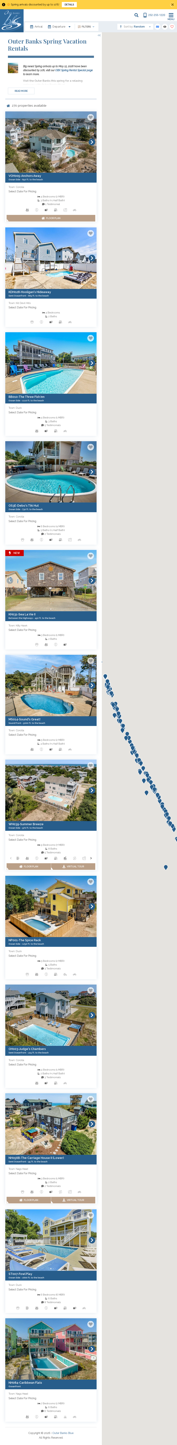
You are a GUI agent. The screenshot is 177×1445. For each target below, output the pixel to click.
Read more (21, 91)
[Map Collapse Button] (99, 35)
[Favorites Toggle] (172, 27)
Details (69, 4)
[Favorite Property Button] (90, 117)
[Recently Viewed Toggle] (165, 27)
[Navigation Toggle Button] (171, 15)
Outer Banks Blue (63, 1433)
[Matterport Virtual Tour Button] (73, 866)
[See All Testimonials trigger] (51, 204)
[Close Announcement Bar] (172, 4)
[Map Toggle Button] (158, 27)
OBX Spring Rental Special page (74, 70)
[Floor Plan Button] (51, 218)
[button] (10, 142)
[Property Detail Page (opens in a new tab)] (51, 142)
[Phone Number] (154, 15)
